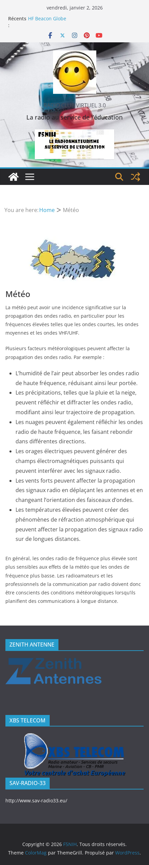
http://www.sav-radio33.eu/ (36, 800)
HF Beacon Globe (47, 18)
